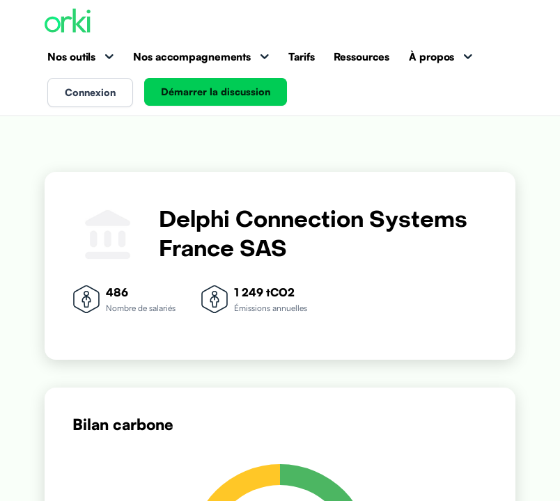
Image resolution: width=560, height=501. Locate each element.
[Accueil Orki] (68, 21)
